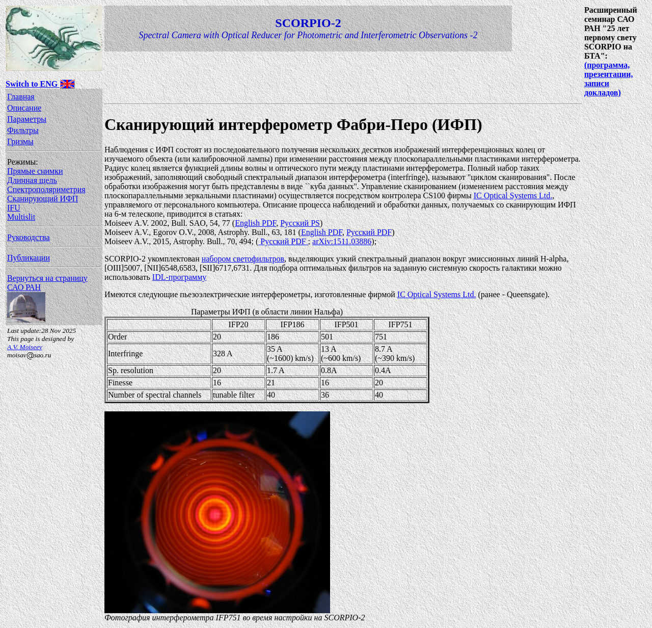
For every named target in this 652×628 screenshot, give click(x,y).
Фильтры (23, 130)
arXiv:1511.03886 (341, 241)
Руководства (28, 237)
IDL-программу (179, 277)
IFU (13, 207)
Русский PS (300, 223)
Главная (21, 96)
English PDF (255, 223)
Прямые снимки (35, 171)
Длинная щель (32, 180)
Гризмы (20, 141)
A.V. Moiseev (24, 347)
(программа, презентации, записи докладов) (608, 79)
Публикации (28, 257)
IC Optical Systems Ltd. (513, 195)
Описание (24, 107)
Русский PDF (369, 232)
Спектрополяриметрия (46, 189)
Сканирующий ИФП (42, 198)
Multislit (21, 217)
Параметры (26, 119)
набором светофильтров (243, 258)
